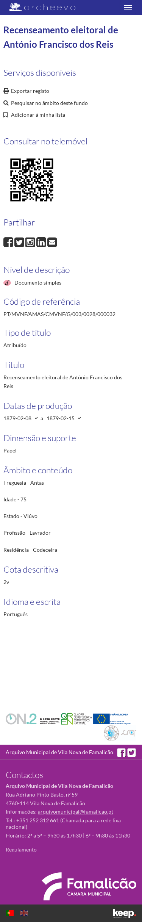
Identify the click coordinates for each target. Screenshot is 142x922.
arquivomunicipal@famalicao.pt (75, 811)
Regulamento (21, 849)
